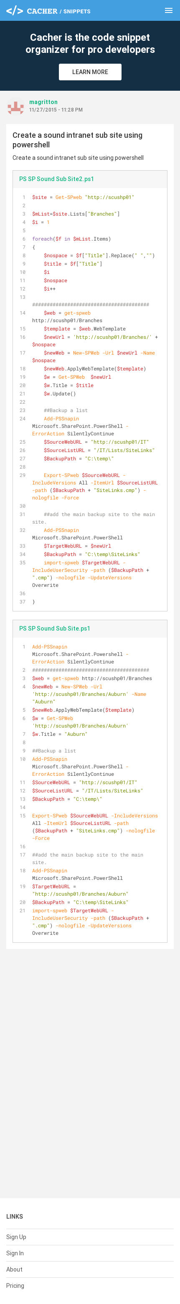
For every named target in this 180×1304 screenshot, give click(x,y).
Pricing (15, 1285)
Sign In (15, 1253)
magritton (43, 102)
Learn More (90, 72)
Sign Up (16, 1237)
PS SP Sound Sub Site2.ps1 (56, 179)
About (14, 1269)
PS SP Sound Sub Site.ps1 (54, 628)
